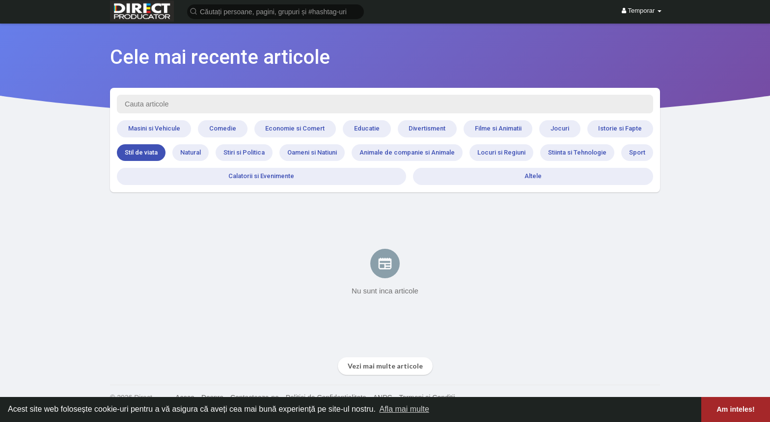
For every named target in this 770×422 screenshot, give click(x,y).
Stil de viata (141, 152)
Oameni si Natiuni (312, 152)
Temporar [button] (641, 10)
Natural (190, 152)
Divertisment (427, 128)
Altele (533, 176)
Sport (637, 152)
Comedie (222, 128)
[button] (275, 11)
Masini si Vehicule (154, 128)
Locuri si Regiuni (501, 152)
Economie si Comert (295, 128)
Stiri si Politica (244, 152)
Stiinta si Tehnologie (577, 152)
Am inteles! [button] (735, 409)
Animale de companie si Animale (407, 152)
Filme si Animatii (498, 128)
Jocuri (559, 128)
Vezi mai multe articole (385, 366)
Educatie (367, 128)
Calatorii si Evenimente (261, 176)
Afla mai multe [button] (404, 409)
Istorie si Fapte (620, 128)
